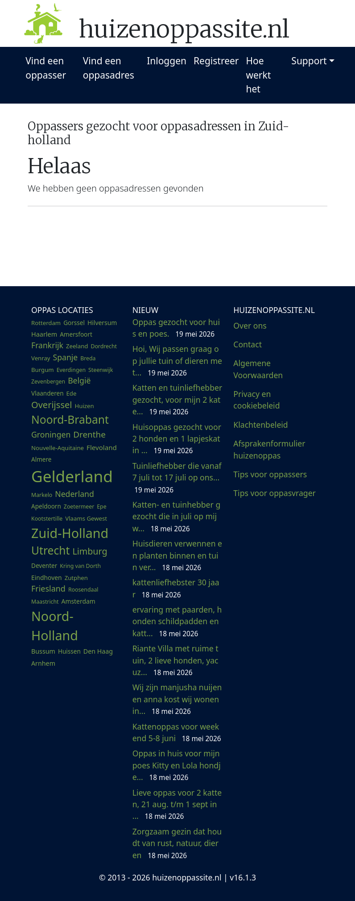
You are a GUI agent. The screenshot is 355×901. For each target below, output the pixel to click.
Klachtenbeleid (260, 424)
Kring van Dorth (80, 566)
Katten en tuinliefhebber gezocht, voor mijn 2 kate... (177, 399)
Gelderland (72, 476)
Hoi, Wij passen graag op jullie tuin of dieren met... (177, 360)
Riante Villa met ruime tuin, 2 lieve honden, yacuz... (175, 660)
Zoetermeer (79, 506)
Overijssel (51, 405)
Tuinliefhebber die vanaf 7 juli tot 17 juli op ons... (177, 477)
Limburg (89, 551)
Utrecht (50, 550)
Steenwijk (100, 370)
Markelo (41, 495)
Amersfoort (76, 334)
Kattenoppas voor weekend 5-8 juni (176, 732)
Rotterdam (46, 323)
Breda (87, 358)
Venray (40, 358)
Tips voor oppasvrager (274, 493)
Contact (247, 344)
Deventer (44, 566)
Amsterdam (78, 601)
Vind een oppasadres (108, 67)
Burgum (42, 370)
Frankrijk (47, 345)
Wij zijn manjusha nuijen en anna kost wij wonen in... (177, 699)
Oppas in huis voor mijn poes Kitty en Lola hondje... (176, 765)
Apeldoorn (46, 506)
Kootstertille (46, 518)
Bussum (43, 651)
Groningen (50, 434)
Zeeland (77, 346)
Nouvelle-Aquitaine (57, 448)
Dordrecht (104, 346)
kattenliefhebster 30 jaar (175, 588)
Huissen (69, 651)
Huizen (84, 406)
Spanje (65, 357)
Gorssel (74, 323)
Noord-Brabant (70, 419)
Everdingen (71, 370)
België (79, 380)
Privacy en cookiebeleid (256, 399)
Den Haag (98, 651)
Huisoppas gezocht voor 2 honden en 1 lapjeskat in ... (176, 438)
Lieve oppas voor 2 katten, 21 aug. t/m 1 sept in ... (177, 804)
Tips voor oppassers (270, 474)
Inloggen (166, 60)
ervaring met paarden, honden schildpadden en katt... (177, 621)
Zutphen (76, 578)
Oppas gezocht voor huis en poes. (176, 328)
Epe (101, 506)
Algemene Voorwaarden (258, 369)
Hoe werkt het (258, 74)
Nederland (74, 493)
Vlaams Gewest (86, 518)
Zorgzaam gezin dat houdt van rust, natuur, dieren (177, 843)
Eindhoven (46, 577)
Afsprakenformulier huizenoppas (269, 449)
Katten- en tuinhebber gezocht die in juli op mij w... (176, 516)
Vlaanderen (47, 393)
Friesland (48, 588)
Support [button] (308, 60)
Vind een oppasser (45, 67)
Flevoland (102, 447)
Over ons (249, 325)
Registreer (216, 60)
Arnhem (43, 663)
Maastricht (45, 601)
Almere (41, 459)
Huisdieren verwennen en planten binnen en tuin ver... (177, 555)
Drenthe (89, 434)
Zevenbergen (48, 381)
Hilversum (102, 322)
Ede (71, 393)
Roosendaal (83, 589)
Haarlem (44, 334)
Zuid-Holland (69, 533)
